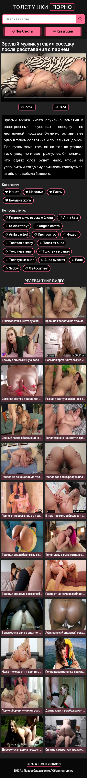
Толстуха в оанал (54, 251)
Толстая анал (51, 243)
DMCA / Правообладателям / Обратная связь (43, 770)
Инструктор (45, 234)
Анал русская (52, 260)
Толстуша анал (18, 251)
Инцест (70, 234)
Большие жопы (18, 200)
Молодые (34, 192)
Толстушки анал (19, 260)
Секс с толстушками (43, 764)
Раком (55, 192)
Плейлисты (22, 31)
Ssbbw (12, 268)
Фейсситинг (36, 268)
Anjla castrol (16, 234)
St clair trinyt (17, 226)
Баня (77, 260)
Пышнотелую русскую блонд (29, 217)
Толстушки (43, 7)
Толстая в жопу (19, 243)
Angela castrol (47, 226)
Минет (12, 192)
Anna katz (68, 217)
